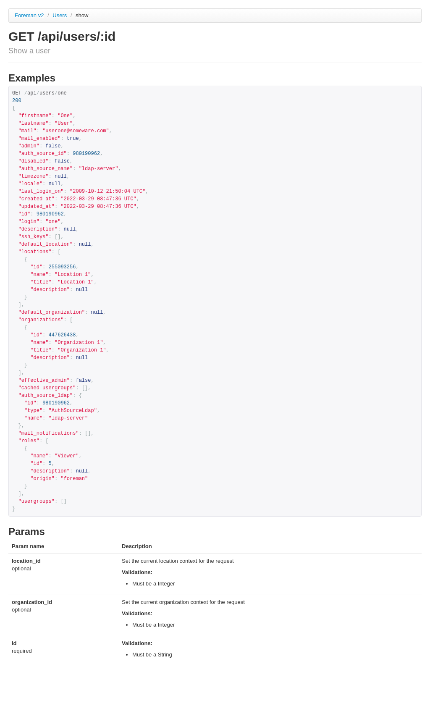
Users (60, 15)
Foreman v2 (29, 15)
